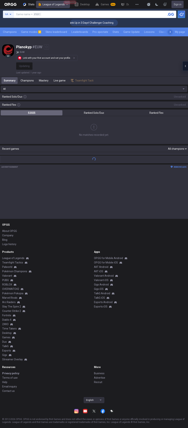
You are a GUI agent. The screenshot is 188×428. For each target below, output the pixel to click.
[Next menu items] (170, 31)
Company (7, 235)
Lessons (149, 32)
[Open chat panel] (185, 66)
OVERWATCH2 (10, 288)
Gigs (4, 355)
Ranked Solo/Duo (94, 112)
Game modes (31, 32)
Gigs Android (101, 284)
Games (6, 337)
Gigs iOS (99, 288)
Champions (10, 32)
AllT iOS (98, 271)
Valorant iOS (101, 280)
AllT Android (101, 266)
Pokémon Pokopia (12, 293)
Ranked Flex (156, 112)
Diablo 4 (6, 319)
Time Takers (9, 328)
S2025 (31, 112)
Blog (4, 239)
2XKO (5, 324)
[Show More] (148, 4)
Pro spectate (100, 32)
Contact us (8, 390)
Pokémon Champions (14, 271)
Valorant (7, 275)
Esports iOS (100, 306)
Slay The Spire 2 (11, 306)
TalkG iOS (99, 297)
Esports (6, 350)
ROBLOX (7, 284)
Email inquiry (9, 386)
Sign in (177, 4)
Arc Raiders (9, 302)
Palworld (7, 266)
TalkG (5, 346)
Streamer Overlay (12, 359)
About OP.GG (9, 231)
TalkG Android (102, 293)
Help (4, 382)
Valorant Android (104, 275)
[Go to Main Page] (10, 4)
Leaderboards (79, 32)
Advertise (99, 377)
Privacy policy (10, 373)
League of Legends (52, 4)
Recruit (98, 382)
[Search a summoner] (170, 14)
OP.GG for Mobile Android (108, 258)
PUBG (5, 280)
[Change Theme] (156, 4)
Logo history (9, 244)
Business (99, 373)
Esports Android (103, 302)
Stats (116, 32)
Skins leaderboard (56, 32)
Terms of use (10, 377)
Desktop (7, 333)
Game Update (131, 32)
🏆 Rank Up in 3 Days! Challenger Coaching (93, 22)
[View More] (137, 4)
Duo (4, 341)
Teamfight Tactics (12, 262)
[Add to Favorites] (46, 47)
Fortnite (6, 315)
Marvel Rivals (9, 297)
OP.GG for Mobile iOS (106, 262)
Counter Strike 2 (11, 310)
